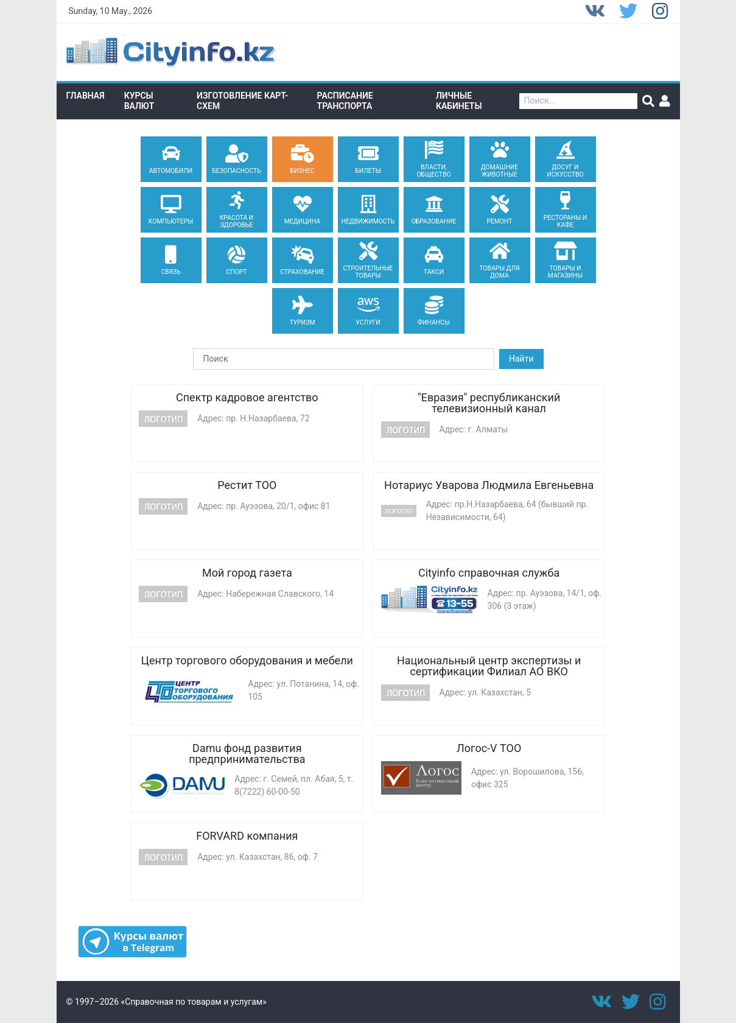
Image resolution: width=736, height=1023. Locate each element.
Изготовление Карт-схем (242, 101)
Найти (521, 359)
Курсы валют (139, 101)
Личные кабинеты (459, 101)
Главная (85, 95)
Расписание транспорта (345, 101)
